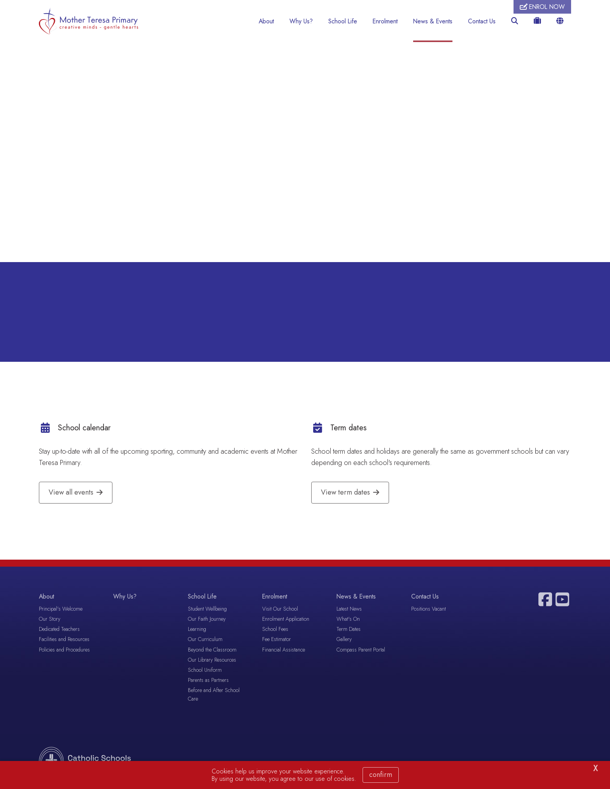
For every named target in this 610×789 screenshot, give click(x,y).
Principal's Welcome (60, 609)
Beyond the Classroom (212, 650)
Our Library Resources (212, 660)
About (266, 21)
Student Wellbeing (207, 609)
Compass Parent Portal (361, 650)
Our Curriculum (205, 640)
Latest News (349, 609)
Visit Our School (280, 609)
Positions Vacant (428, 609)
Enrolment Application (285, 620)
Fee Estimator (276, 640)
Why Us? (301, 21)
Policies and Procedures (64, 650)
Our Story (49, 620)
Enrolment (385, 21)
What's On (348, 620)
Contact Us (482, 21)
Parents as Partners (208, 681)
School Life (342, 21)
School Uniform (205, 671)
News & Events (432, 21)
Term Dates (349, 630)
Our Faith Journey (207, 620)
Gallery (344, 640)
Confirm (380, 775)
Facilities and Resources (64, 640)
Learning (197, 630)
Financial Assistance (283, 650)
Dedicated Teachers (59, 630)
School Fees (275, 630)
